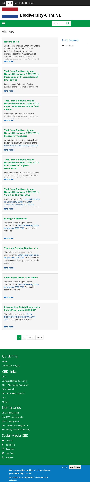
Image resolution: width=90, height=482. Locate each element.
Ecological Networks (15, 218)
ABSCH (5, 402)
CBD (4, 376)
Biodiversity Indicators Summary (16, 429)
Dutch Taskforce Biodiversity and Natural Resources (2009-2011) (19, 204)
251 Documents (70, 40)
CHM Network (8, 389)
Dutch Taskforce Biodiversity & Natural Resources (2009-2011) (21, 146)
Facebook (10, 445)
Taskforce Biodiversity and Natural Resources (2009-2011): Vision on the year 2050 (21, 192)
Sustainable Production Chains (21, 277)
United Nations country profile (15, 425)
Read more (8, 61)
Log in (31, 3)
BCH (4, 397)
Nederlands (19, 3)
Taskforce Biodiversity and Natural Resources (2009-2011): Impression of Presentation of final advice (21, 75)
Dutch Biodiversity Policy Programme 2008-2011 (20, 317)
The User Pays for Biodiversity (21, 248)
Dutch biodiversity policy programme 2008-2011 (21, 226)
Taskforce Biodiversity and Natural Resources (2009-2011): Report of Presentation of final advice (21, 105)
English (9, 3)
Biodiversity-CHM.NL (40, 15)
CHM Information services (13, 393)
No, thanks (75, 467)
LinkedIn (9, 457)
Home (4, 361)
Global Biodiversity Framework (15, 385)
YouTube (10, 453)
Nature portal (11, 41)
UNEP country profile (11, 421)
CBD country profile (10, 412)
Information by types (11, 365)
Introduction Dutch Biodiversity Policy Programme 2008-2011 (22, 308)
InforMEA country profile (12, 417)
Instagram (10, 449)
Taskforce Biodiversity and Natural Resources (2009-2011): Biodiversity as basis (21, 133)
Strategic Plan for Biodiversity (14, 381)
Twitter (9, 440)
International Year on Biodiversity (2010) (22, 200)
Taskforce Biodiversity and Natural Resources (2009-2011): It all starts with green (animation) (21, 164)
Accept (64, 467)
